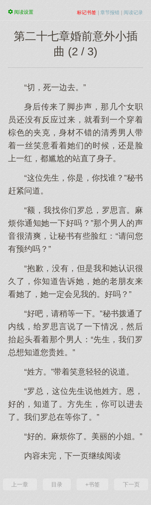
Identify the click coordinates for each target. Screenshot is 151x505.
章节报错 (110, 12)
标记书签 (86, 12)
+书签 (92, 484)
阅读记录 (133, 12)
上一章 (19, 484)
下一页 (131, 484)
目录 (56, 484)
